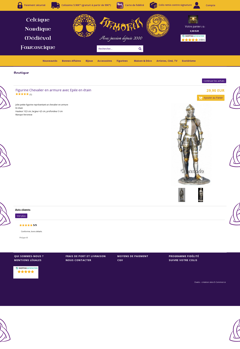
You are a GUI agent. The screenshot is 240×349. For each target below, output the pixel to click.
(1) (31, 94)
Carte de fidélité (130, 5)
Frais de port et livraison (86, 256)
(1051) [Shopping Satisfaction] (202, 39)
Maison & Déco (143, 60)
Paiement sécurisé (31, 5)
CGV (120, 260)
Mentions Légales (28, 260)
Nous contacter (78, 260)
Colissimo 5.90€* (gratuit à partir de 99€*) (81, 5)
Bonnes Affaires (71, 60)
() (26, 276)
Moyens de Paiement (132, 256)
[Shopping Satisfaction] (193, 36)
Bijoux (89, 60)
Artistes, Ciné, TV (166, 60)
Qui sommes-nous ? (29, 256)
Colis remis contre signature (171, 5)
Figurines (122, 60)
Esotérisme (189, 60)
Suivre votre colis (183, 260)
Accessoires (105, 60)
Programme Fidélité (184, 256)
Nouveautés (50, 60)
